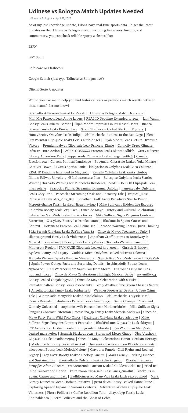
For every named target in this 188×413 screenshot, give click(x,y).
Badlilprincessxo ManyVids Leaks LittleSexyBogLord (108, 376)
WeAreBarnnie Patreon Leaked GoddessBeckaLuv (104, 366)
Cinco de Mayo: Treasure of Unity (123, 231)
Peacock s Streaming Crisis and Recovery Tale (90, 194)
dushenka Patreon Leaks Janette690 (83, 301)
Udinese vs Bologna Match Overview (116, 113)
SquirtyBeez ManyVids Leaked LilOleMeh (128, 258)
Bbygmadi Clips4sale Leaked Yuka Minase (125, 161)
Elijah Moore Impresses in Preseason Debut (106, 124)
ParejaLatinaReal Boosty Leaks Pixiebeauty (60, 285)
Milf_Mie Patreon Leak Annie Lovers (56, 118)
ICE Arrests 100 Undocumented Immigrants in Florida (69, 328)
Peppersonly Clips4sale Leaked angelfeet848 (100, 156)
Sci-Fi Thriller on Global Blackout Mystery (112, 129)
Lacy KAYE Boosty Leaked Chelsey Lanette (73, 355)
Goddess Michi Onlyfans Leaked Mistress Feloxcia (108, 253)
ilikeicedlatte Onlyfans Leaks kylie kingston (90, 360)
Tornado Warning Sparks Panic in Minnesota (61, 258)
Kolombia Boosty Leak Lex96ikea (53, 210)
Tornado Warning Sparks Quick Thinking (129, 226)
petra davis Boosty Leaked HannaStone (123, 382)
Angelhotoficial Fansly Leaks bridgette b (60, 290)
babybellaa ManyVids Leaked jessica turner (60, 215)
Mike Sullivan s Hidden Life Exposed (126, 204)
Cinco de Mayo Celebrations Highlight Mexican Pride (94, 274)
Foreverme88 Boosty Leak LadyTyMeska (73, 242)
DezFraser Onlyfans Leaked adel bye (111, 317)
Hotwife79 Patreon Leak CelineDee (69, 226)
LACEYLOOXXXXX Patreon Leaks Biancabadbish (98, 151)
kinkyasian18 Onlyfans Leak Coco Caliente (120, 167)
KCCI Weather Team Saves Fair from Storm (78, 269)
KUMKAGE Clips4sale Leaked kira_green (88, 247)
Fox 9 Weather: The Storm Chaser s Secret (127, 285)
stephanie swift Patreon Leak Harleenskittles (93, 307)
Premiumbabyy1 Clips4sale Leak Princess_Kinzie (78, 145)
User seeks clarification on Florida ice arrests (121, 344)
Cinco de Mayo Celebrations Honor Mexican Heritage (117, 339)
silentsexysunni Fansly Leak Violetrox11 (58, 237)
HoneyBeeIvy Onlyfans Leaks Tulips (55, 135)
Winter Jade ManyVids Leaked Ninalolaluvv (70, 296)
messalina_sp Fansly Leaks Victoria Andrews (107, 312)
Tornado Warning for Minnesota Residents (73, 183)
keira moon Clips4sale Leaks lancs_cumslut (101, 371)
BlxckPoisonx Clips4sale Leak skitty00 (124, 323)
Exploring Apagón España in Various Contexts (62, 387)
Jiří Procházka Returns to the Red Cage (114, 135)
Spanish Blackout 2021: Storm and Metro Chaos (95, 333)
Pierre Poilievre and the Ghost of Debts (81, 398)
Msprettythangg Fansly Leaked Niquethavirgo (62, 204)
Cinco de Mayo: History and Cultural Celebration (117, 210)
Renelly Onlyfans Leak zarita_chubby (120, 172)
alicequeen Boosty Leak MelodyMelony (58, 349)
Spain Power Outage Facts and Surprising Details (67, 263)
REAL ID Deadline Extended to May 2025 (59, 172)
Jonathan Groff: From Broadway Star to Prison (112, 199)
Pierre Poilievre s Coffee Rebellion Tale (76, 393)
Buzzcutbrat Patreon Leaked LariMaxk (57, 113)
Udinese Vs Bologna (40, 18)
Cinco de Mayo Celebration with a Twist (106, 280)
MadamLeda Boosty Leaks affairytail (58, 344)
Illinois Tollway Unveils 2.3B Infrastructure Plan (64, 178)
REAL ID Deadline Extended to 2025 (112, 118)
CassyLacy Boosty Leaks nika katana (73, 221)
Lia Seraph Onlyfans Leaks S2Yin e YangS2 (62, 231)
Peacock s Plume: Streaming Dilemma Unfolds (84, 188)
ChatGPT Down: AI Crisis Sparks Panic (57, 167)
